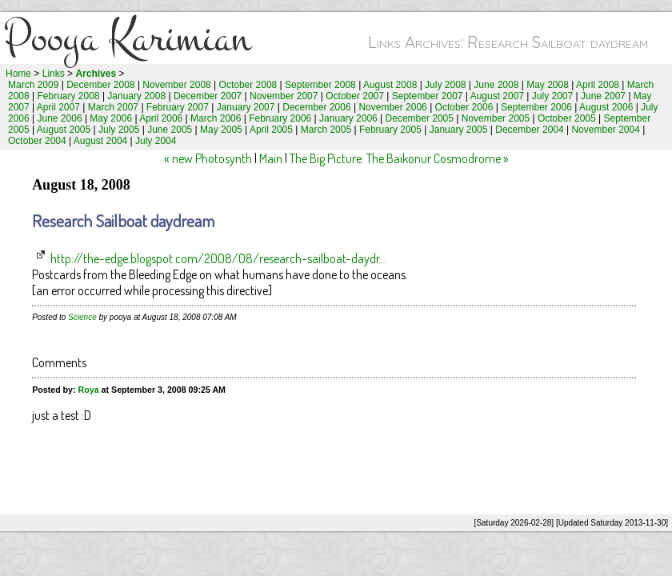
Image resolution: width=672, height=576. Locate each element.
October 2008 (248, 84)
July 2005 (118, 129)
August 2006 (606, 107)
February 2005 (390, 129)
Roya (88, 389)
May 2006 (111, 118)
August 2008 (390, 84)
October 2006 (464, 107)
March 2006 (215, 118)
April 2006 (160, 118)
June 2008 (496, 84)
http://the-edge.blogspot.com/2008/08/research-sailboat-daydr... (218, 258)
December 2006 (316, 107)
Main (270, 158)
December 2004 (529, 129)
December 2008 (100, 84)
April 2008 (597, 84)
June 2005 (169, 129)
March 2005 (326, 129)
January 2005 (459, 129)
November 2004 (605, 129)
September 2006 (536, 107)
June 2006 (60, 118)
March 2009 (33, 84)
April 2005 (271, 129)
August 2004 (100, 140)
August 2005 (63, 129)
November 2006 (392, 107)
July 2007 (552, 96)
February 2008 (69, 96)
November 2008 (176, 84)
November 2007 (284, 96)
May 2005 (221, 129)
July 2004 (155, 140)
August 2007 (497, 96)
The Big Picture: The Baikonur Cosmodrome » (399, 158)
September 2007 (427, 96)
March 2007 (113, 107)
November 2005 (496, 118)
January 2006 (348, 118)
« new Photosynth (208, 158)
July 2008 (445, 84)
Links (53, 73)
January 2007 (246, 107)
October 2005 (567, 118)
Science (82, 317)
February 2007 (177, 107)
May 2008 (547, 84)
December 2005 (420, 118)
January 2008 (136, 96)
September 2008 (320, 84)
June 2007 (603, 96)
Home (18, 73)
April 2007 (58, 107)
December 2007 (208, 96)
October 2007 (355, 96)
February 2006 (280, 118)
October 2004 (37, 140)
